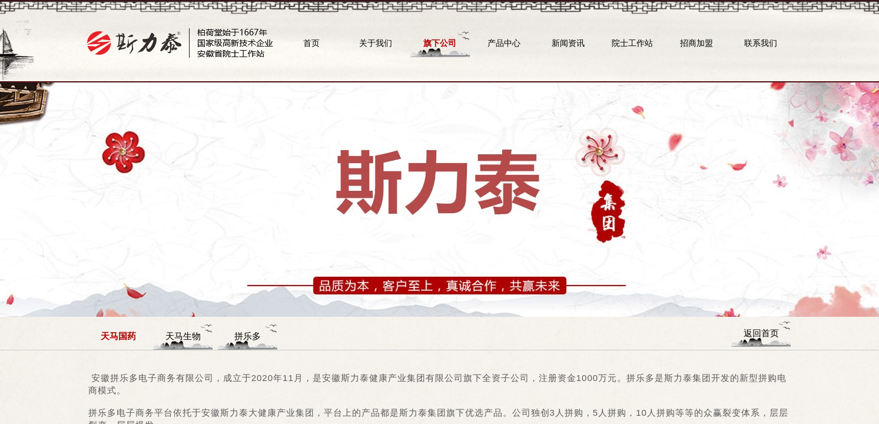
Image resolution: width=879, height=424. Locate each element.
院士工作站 (632, 43)
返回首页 (761, 333)
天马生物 (183, 336)
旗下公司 (439, 43)
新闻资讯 (568, 43)
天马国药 (118, 336)
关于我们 (375, 43)
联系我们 (760, 43)
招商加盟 (696, 43)
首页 (311, 43)
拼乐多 (247, 336)
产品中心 (503, 43)
